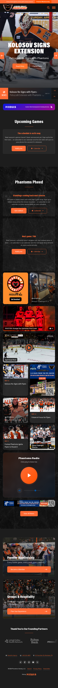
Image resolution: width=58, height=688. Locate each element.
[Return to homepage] (14, 7)
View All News (29, 513)
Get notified (18, 211)
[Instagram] (29, 662)
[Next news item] (54, 90)
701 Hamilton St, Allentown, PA (43, 655)
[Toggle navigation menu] (54, 7)
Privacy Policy (37, 668)
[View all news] (4, 93)
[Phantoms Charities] (15, 288)
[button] (49, 14)
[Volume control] (32, 490)
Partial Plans (37, 66)
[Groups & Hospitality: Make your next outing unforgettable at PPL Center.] (29, 599)
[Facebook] (25, 662)
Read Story (20, 66)
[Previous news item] (54, 96)
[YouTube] (33, 662)
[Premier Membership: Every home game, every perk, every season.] (29, 557)
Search (29, 668)
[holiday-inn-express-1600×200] (29, 503)
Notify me (18, 148)
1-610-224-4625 (26, 655)
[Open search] (48, 7)
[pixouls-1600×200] (29, 107)
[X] (37, 662)
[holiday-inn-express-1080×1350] (42, 380)
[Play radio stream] (29, 475)
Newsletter (46, 668)
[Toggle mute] (19, 490)
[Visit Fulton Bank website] (36, 641)
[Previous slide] (2, 55)
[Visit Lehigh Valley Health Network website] (15, 641)
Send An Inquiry (12, 655)
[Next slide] (56, 55)
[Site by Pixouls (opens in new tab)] (31, 674)
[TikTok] (20, 662)
